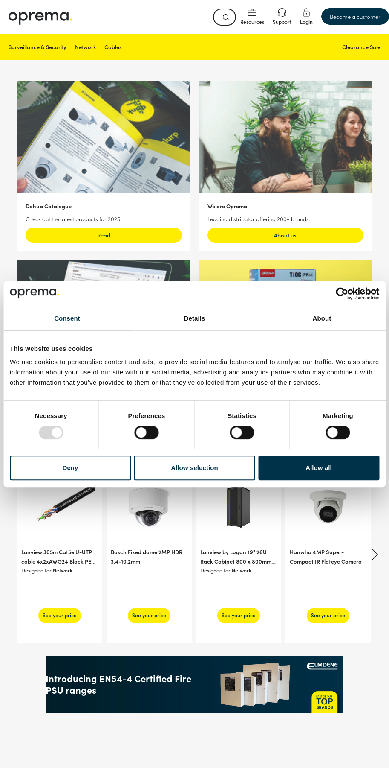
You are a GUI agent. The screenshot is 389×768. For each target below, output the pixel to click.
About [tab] (322, 318)
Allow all (318, 467)
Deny (70, 467)
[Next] (373, 554)
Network (85, 47)
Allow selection (194, 467)
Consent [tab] (67, 318)
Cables (113, 47)
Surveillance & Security (37, 47)
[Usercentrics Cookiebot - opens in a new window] (342, 293)
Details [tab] (194, 318)
